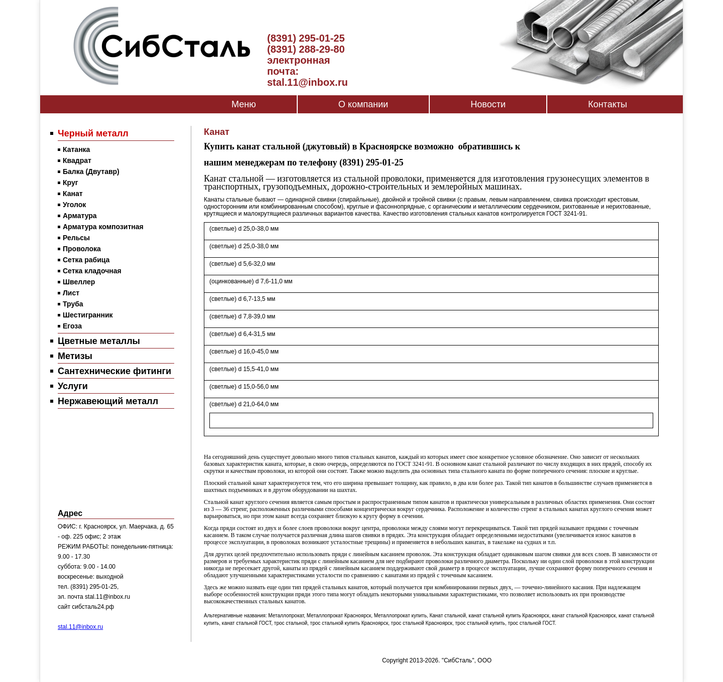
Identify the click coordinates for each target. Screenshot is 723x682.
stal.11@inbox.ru (80, 626)
